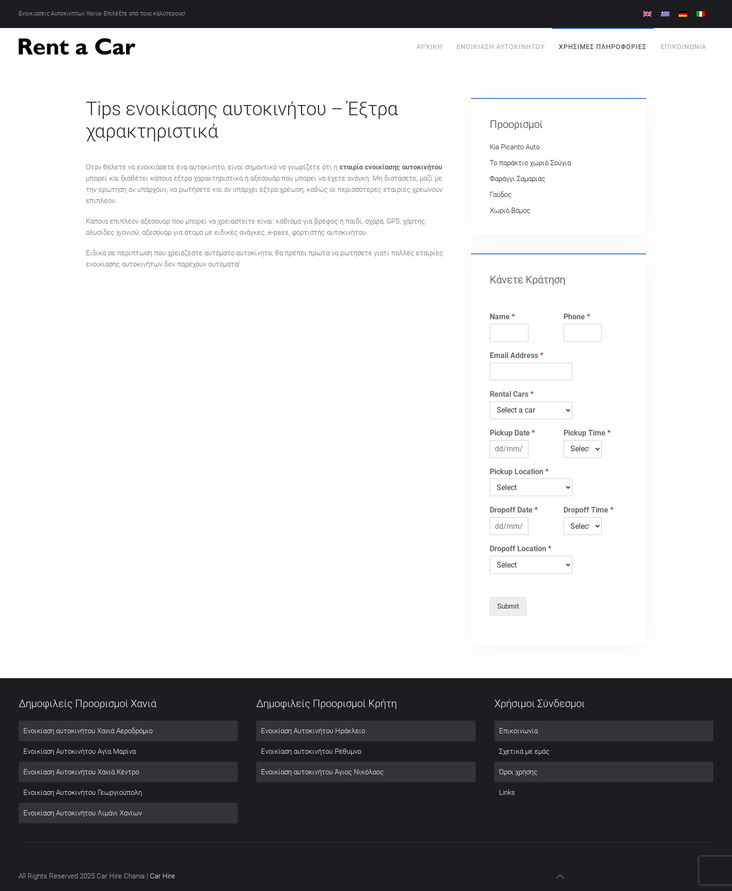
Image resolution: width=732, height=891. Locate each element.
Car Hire (162, 876)
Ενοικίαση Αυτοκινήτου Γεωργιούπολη (82, 792)
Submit (508, 606)
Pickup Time (587, 432)
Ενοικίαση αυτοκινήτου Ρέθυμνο (311, 751)
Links (507, 792)
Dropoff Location (520, 548)
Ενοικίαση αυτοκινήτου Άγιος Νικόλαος (322, 772)
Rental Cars (512, 394)
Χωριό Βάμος (510, 210)
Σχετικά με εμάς (524, 751)
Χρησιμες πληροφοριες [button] (603, 46)
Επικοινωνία (683, 46)
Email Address (516, 355)
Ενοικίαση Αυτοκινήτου (501, 46)
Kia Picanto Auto (515, 147)
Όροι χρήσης (518, 772)
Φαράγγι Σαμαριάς (517, 179)
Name (502, 316)
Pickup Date (512, 432)
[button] (560, 876)
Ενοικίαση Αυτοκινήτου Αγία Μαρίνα (79, 751)
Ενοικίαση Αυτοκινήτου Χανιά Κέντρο (81, 772)
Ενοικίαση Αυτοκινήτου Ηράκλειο (313, 731)
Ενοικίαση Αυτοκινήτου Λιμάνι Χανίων (82, 813)
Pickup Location (519, 471)
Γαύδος (501, 194)
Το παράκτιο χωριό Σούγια (530, 163)
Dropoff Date (514, 509)
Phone (576, 316)
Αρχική (429, 46)
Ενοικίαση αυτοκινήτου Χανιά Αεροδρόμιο (88, 731)
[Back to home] (77, 46)
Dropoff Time (588, 509)
